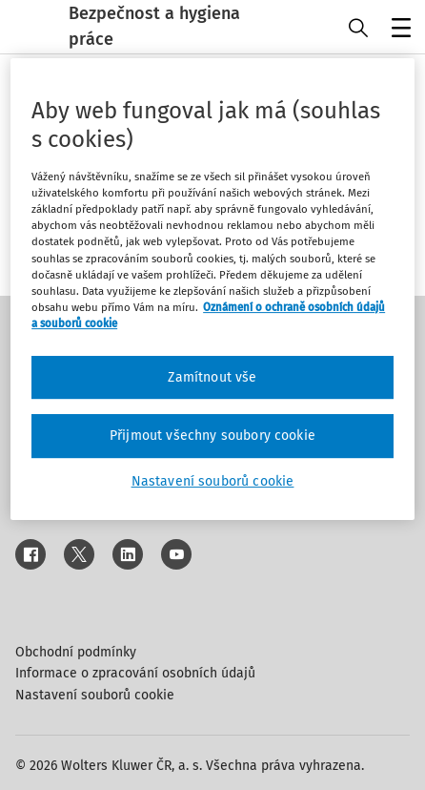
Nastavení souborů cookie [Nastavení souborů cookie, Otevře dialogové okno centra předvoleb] (213, 481)
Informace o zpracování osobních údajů (135, 673)
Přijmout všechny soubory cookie (212, 436)
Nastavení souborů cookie (94, 695)
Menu (398, 29)
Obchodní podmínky (75, 652)
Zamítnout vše (212, 377)
